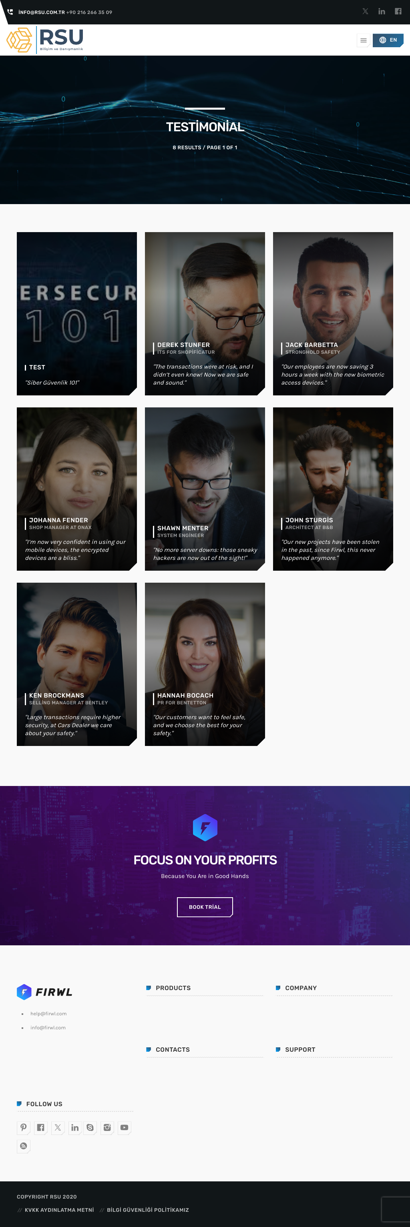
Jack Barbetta (311, 345)
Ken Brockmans (56, 695)
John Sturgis (309, 520)
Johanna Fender (58, 520)
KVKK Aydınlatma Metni (59, 1210)
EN (388, 40)
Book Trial (205, 907)
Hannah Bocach (185, 695)
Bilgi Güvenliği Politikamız (148, 1210)
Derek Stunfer (183, 345)
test (37, 367)
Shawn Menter (183, 528)
